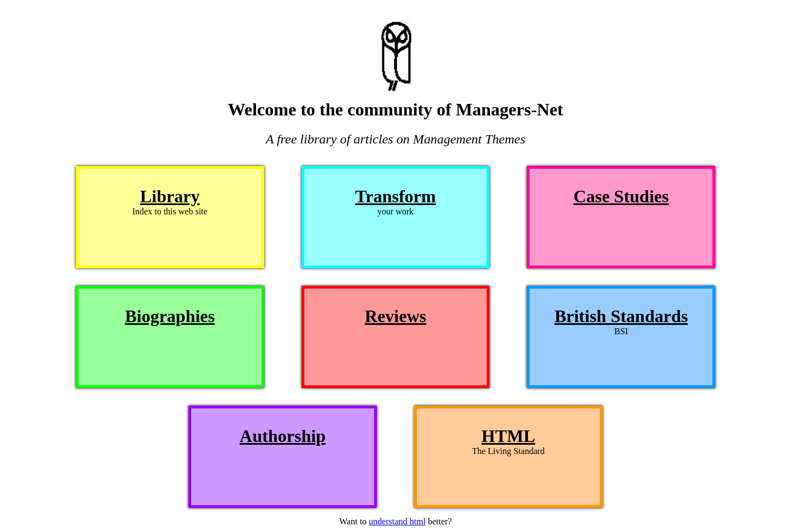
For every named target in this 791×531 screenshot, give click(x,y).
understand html (397, 521)
